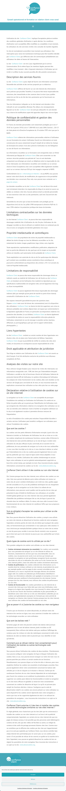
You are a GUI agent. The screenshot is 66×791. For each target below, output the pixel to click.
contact (14, 303)
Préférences (33, 784)
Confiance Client (25, 38)
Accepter (33, 774)
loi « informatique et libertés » (30, 174)
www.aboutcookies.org (17, 701)
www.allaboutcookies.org (47, 466)
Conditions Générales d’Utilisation (24, 788)
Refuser (33, 779)
